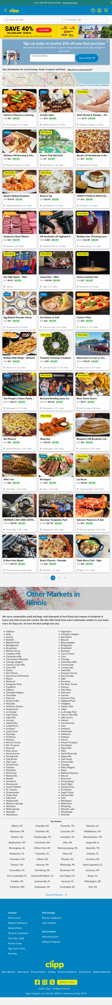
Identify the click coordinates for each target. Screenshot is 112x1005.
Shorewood (11, 784)
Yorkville (64, 815)
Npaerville (64, 756)
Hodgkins (64, 704)
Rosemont (64, 778)
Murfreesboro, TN (92, 837)
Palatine (9, 767)
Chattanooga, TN (42, 837)
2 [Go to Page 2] (59, 578)
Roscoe (63, 776)
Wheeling (64, 806)
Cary (62, 656)
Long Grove (11, 731)
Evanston (64, 681)
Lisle (61, 726)
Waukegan (65, 801)
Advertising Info (50, 937)
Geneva (63, 687)
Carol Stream (66, 654)
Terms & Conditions (18, 933)
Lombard (64, 728)
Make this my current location (79, 70)
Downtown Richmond (16, 676)
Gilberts (9, 690)
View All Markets (56, 895)
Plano (62, 770)
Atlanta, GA (17, 837)
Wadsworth (11, 801)
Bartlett (9, 640)
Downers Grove (67, 673)
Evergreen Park (12, 684)
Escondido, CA (17, 870)
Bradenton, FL (17, 854)
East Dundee (66, 676)
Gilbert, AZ (42, 859)
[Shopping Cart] (106, 10)
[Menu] (5, 10)
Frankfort (10, 687)
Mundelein (65, 745)
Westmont (65, 803)
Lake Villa (10, 717)
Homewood (11, 709)
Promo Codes (15, 943)
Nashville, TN (92, 848)
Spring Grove (66, 787)
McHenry (10, 737)
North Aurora (12, 753)
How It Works (49, 923)
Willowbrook (11, 809)
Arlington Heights (68, 634)
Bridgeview (65, 645)
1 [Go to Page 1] (52, 578)
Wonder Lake (66, 809)
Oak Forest (65, 759)
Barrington (65, 637)
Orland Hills (65, 762)
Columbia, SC (42, 854)
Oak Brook (10, 759)
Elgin (62, 679)
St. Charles (10, 790)
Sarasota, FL (67, 881)
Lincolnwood (66, 723)
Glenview (64, 692)
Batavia (63, 640)
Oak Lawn (10, 762)
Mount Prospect (68, 742)
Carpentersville (12, 656)
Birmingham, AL (17, 848)
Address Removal (101, 972)
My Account (14, 918)
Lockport (9, 728)
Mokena (63, 737)
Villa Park (10, 798)
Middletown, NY (92, 831)
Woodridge (65, 812)
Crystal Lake (65, 667)
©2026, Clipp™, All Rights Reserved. (54, 989)
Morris (63, 740)
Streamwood (11, 792)
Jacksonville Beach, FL (42, 876)
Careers (52, 972)
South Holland (12, 787)
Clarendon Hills (67, 662)
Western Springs (13, 803)
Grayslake (10, 695)
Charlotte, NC (42, 831)
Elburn (8, 679)
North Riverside (67, 753)
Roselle (8, 778)
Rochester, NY (67, 870)
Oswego (63, 765)
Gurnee (63, 695)
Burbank (64, 651)
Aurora (8, 637)
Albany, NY (17, 826)
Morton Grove (12, 742)
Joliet (62, 709)
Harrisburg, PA (42, 870)
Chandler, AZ (42, 826)
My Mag (12, 954)
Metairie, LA (92, 826)
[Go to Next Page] (65, 577)
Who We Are (8, 972)
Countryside (65, 665)
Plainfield (9, 770)
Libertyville (10, 723)
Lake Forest (11, 715)
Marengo (9, 734)
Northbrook (11, 756)
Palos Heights (66, 767)
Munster (9, 748)
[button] (99, 10)
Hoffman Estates (13, 706)
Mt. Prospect (11, 745)
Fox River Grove (67, 684)
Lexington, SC (67, 837)
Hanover (9, 698)
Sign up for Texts (16, 948)
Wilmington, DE (92, 881)
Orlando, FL (93, 854)
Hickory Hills (11, 701)
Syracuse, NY (92, 870)
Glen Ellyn (64, 690)
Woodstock (11, 815)
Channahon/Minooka (16, 659)
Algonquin (64, 631)
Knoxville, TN (67, 826)
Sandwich (10, 781)
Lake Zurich (65, 717)
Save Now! (87, 58)
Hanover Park (66, 698)
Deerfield (64, 670)
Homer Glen (65, 706)
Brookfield (64, 648)
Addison (9, 631)
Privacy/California (67, 972)
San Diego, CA (67, 876)
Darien (8, 670)
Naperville (64, 748)
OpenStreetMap (93, 85)
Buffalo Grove (12, 651)
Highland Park (66, 701)
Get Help (12, 938)
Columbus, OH (17, 859)
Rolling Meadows (68, 773)
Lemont (63, 720)
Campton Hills (12, 654)
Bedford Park (12, 642)
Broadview (10, 648)
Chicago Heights (13, 662)
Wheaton (10, 806)
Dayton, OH (17, 865)
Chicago (63, 659)
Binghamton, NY (17, 842)
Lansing (9, 720)
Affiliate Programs (51, 942)
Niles (62, 751)
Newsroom (23, 972)
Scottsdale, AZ (67, 887)
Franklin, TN (17, 881)
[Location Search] (85, 20)
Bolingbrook (11, 645)
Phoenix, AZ (67, 859)
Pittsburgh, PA (67, 865)
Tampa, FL (92, 876)
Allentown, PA (17, 831)
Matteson (64, 734)
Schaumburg (66, 781)
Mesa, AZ (67, 854)
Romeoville (10, 776)
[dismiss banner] (107, 41)
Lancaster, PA (67, 831)
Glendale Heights (14, 692)
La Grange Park (67, 712)
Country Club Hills (14, 665)
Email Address (40, 56)
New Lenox (10, 751)
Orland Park (11, 765)
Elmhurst (9, 681)
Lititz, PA (67, 842)
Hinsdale (9, 704)
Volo (62, 798)
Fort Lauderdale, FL (17, 876)
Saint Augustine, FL (93, 865)
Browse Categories (51, 918)
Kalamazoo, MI (42, 887)
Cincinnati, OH (42, 842)
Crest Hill (10, 667)
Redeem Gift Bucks (17, 923)
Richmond (10, 773)
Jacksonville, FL (42, 881)
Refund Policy (15, 928)
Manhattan (65, 731)
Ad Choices (85, 972)
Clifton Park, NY (42, 848)
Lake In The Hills (68, 715)
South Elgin (65, 784)
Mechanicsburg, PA (67, 848)
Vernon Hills (65, 795)
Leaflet (80, 85)
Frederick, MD (17, 887)
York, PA (92, 887)
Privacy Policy (38, 972)
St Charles (64, 790)
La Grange (10, 712)
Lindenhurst (11, 726)
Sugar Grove (66, 792)
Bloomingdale (66, 642)
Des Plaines (11, 673)
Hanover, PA (42, 865)
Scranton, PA (92, 859)
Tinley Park (10, 795)
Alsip (7, 634)
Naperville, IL (92, 842)
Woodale (9, 812)
